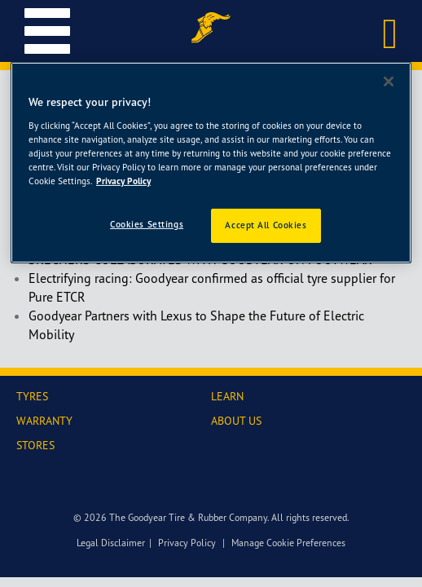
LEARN (227, 396)
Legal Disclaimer (111, 542)
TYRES (32, 396)
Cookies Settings (146, 224)
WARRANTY (44, 420)
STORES (35, 445)
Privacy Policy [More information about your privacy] (123, 181)
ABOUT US (236, 420)
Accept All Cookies (265, 225)
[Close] (389, 81)
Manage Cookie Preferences (288, 542)
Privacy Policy (187, 542)
